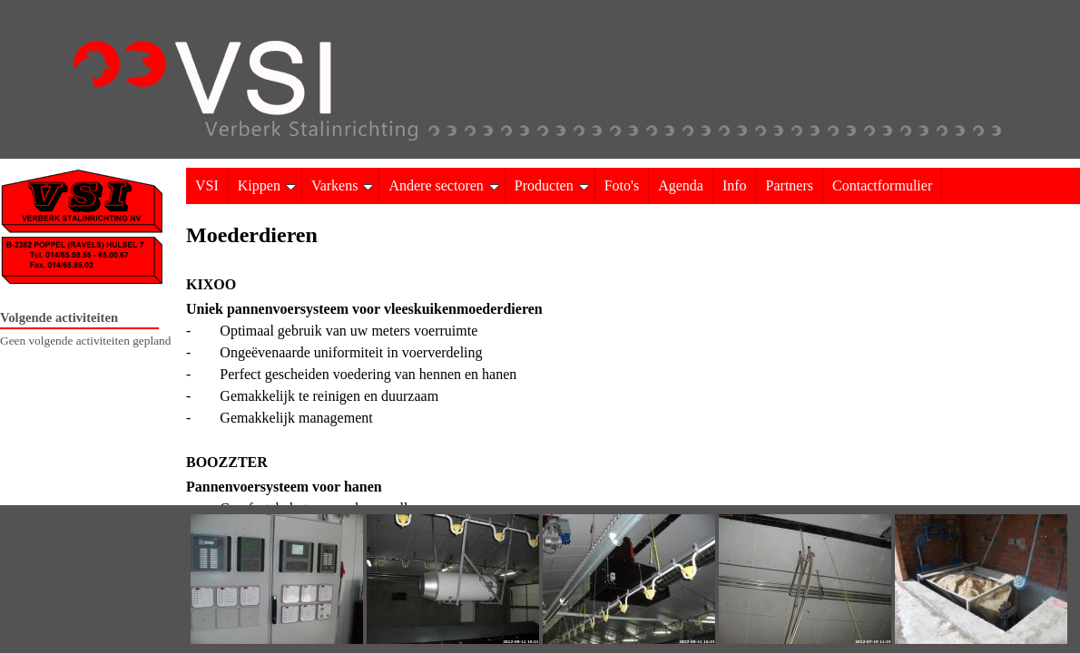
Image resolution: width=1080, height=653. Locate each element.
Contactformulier (882, 185)
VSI (207, 185)
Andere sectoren (443, 185)
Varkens (342, 185)
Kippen (267, 185)
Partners (789, 185)
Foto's (621, 185)
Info (734, 185)
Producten (552, 185)
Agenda (680, 185)
